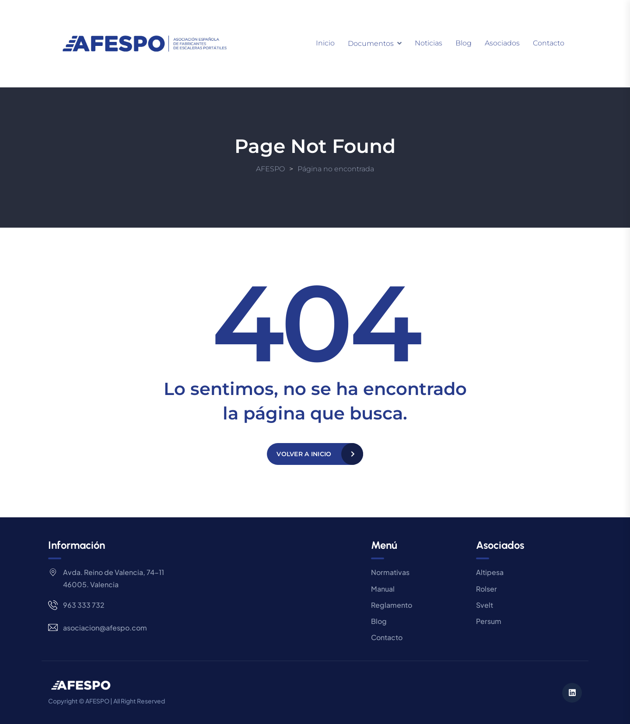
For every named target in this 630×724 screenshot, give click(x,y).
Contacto (548, 43)
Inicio (325, 43)
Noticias (428, 43)
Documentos (371, 43)
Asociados (502, 43)
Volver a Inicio (303, 454)
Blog (463, 43)
